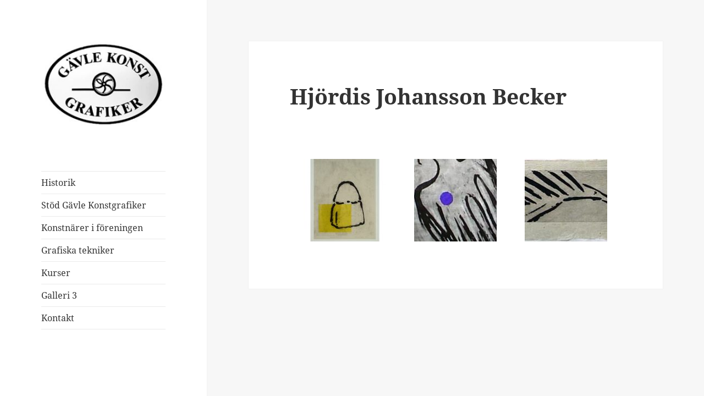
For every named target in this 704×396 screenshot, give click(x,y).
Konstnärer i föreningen (92, 228)
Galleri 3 (59, 295)
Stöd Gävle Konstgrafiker (93, 205)
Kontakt (57, 318)
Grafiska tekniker (77, 250)
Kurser (55, 273)
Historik (58, 183)
